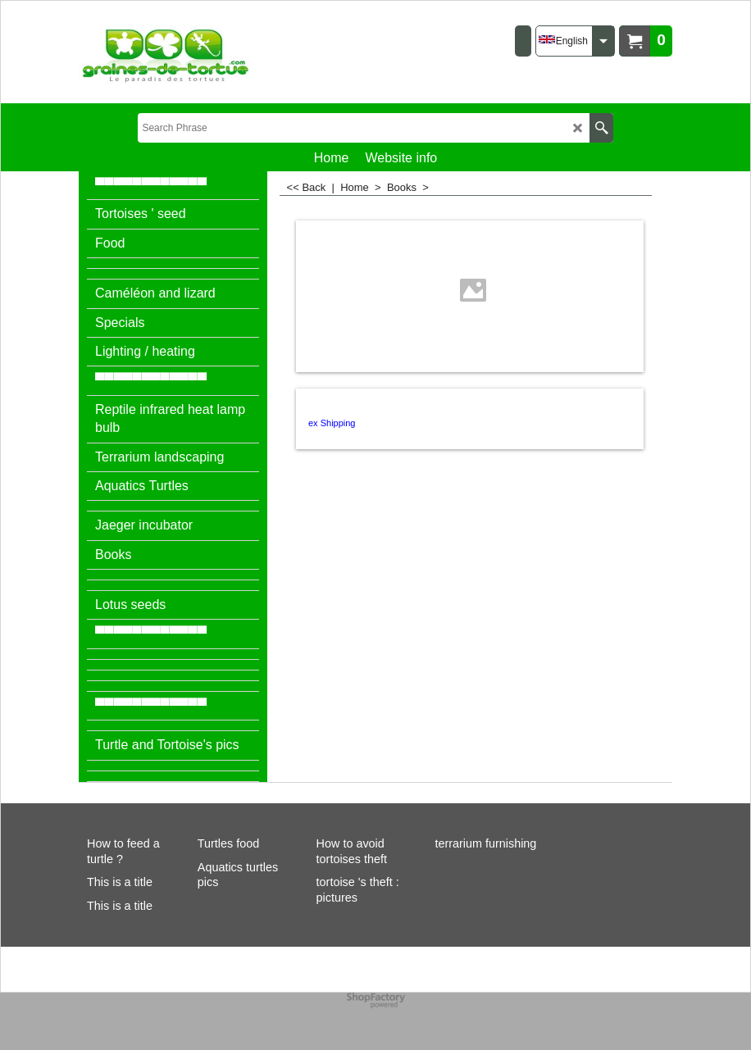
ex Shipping (332, 423)
